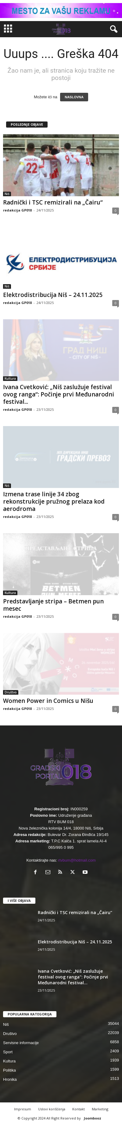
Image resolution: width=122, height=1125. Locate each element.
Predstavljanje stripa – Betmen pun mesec (53, 605)
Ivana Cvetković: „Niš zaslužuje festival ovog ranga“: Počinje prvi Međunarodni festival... (58, 394)
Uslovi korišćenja (51, 1109)
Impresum (22, 1109)
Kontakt (78, 1109)
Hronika (10, 1079)
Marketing (100, 1109)
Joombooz (92, 1118)
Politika (9, 1070)
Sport (8, 1052)
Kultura (10, 378)
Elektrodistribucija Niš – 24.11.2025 (52, 295)
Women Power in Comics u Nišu (48, 701)
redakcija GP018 (17, 210)
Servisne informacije (21, 1042)
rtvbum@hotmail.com (77, 860)
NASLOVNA (74, 97)
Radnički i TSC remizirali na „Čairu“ (53, 202)
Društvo (11, 692)
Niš (7, 194)
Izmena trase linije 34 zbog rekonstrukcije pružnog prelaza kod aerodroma (54, 501)
